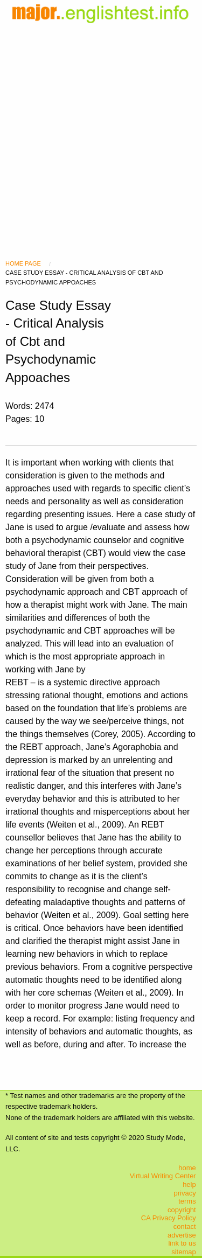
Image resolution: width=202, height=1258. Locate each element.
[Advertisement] (101, 128)
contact (184, 1226)
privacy (185, 1193)
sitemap (183, 1252)
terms (187, 1201)
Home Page (23, 263)
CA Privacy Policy (168, 1218)
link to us (182, 1243)
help (189, 1184)
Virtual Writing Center (163, 1176)
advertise (182, 1235)
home (187, 1168)
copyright (182, 1210)
